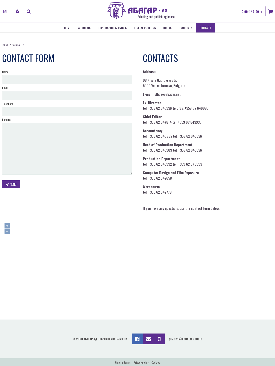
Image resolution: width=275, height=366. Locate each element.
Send (11, 184)
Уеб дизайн (185, 339)
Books (167, 27)
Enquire (6, 119)
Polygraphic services (112, 27)
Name (5, 71)
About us (84, 27)
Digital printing (145, 27)
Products (185, 27)
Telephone (7, 103)
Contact (205, 27)
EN (5, 11)
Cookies (155, 362)
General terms (123, 362)
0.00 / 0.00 (252, 11)
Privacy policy (141, 362)
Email (5, 87)
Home (67, 27)
